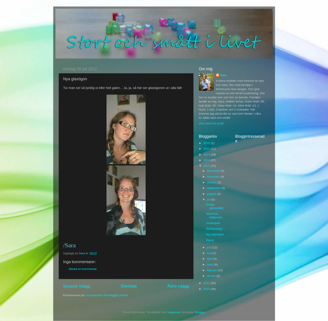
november (214, 176)
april (210, 258)
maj (210, 253)
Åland (210, 240)
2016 (207, 143)
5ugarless (173, 312)
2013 (207, 160)
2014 (207, 154)
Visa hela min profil (211, 123)
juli (209, 199)
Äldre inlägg (178, 286)
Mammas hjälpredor (214, 215)
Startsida (129, 286)
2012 (207, 165)
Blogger (200, 312)
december (214, 170)
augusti (212, 194)
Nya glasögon (215, 234)
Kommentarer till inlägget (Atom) (107, 295)
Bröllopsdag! (214, 228)
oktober (212, 182)
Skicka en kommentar (83, 269)
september (214, 188)
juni (209, 247)
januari (211, 276)
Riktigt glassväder (214, 206)
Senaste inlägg (76, 286)
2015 (207, 148)
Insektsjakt (213, 223)
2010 (207, 289)
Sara (223, 75)
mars (210, 264)
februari (212, 270)
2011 (207, 283)
